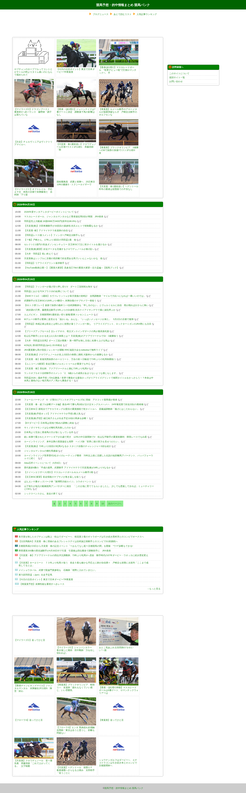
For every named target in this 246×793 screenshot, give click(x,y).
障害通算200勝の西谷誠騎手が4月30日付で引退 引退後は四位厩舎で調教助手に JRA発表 (65, 550)
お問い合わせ (176, 81)
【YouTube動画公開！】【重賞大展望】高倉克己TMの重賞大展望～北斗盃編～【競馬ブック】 (71, 267)
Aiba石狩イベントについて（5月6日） (43, 463)
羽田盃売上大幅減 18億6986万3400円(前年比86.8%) (50, 221)
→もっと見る (153, 588)
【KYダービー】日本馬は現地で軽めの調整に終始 (49, 423)
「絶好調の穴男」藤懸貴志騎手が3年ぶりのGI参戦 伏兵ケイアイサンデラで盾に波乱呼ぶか (70, 310)
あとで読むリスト (123, 14)
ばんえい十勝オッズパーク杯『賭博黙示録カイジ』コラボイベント (57, 481)
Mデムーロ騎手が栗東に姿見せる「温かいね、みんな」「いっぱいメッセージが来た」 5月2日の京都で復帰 (79, 319)
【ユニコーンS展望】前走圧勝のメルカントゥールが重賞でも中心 (57, 364)
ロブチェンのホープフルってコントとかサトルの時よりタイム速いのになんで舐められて (34, 70)
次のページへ (115, 503)
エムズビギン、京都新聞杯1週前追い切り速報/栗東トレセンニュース (58, 314)
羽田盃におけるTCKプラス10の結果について (46, 291)
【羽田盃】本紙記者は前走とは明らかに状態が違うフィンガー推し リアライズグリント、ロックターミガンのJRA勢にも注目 (87, 324)
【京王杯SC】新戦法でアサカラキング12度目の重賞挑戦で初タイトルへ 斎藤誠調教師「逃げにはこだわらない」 (81, 409)
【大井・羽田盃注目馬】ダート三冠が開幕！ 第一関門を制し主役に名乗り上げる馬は (67, 340)
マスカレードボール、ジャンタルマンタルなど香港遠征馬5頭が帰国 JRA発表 (63, 216)
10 (103, 503)
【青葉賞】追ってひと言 (118, 718)
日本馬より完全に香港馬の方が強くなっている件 (48, 432)
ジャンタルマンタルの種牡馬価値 (41, 451)
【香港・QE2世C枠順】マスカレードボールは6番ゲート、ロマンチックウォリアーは (118, 688)
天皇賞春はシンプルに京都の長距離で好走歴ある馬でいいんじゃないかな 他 (63, 258)
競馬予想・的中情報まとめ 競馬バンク (123, 5)
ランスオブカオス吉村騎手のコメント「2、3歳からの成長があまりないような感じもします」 (71, 373)
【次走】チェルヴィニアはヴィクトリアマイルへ (34, 142)
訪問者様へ (176, 67)
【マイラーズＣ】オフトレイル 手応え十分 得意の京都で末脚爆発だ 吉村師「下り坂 (34, 190)
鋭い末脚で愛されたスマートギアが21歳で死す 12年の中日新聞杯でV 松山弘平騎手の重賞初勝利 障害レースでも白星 (85, 437)
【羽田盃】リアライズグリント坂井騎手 (44, 263)
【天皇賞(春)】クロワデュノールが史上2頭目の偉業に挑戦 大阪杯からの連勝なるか (66, 354)
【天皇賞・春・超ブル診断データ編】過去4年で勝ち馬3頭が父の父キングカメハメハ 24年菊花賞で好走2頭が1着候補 (83, 404)
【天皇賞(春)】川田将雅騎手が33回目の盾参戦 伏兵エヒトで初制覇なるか (61, 226)
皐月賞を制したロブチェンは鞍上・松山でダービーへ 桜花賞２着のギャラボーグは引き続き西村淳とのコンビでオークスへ (81, 536)
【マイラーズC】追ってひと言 (34, 638)
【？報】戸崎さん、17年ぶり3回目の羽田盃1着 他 (50, 239)
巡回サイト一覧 (177, 77)
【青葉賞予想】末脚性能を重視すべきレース (42, 584)
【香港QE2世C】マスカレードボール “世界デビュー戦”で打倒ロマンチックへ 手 (118, 68)
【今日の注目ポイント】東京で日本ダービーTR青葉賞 (76, 69)
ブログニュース (100, 14)
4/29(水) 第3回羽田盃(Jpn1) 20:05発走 (43, 345)
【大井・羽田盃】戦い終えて (38, 253)
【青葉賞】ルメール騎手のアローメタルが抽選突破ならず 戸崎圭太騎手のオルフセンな (118, 110)
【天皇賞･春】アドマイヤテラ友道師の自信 (46, 230)
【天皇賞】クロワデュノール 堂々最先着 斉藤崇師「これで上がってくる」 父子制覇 (34, 761)
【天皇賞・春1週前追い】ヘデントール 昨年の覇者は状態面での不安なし (119, 186)
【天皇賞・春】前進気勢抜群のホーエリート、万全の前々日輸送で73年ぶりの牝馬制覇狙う (70, 359)
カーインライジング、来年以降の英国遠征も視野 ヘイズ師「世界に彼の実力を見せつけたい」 (72, 441)
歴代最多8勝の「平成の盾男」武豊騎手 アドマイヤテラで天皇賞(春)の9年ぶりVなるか (67, 467)
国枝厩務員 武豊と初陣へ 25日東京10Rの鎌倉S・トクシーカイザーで (76, 182)
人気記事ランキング (147, 14)
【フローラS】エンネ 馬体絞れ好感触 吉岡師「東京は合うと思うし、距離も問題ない (77, 728)
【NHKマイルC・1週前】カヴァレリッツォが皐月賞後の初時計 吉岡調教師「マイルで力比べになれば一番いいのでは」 (85, 296)
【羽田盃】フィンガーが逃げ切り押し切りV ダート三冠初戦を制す (58, 286)
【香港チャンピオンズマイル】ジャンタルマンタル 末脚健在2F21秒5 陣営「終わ (34, 687)
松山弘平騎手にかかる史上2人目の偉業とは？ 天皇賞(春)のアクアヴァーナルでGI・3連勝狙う (71, 336)
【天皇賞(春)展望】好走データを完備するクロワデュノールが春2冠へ (59, 249)
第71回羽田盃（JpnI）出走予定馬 (35, 574)
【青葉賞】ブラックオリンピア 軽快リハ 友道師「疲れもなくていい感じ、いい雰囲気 (76, 686)
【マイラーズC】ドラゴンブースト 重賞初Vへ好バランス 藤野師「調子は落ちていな (34, 110)
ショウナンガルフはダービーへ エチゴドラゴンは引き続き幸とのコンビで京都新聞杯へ (118, 761)
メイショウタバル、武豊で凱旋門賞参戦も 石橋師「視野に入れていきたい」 (58, 570)
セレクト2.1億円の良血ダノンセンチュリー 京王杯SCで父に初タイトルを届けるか (65, 244)
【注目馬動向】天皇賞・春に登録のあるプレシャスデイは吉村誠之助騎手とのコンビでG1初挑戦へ (68, 541)
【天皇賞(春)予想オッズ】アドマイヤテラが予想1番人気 (52, 413)
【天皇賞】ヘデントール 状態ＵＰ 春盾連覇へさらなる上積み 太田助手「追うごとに (76, 768)
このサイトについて (179, 73)
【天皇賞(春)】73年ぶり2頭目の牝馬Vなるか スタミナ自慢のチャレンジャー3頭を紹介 (67, 446)
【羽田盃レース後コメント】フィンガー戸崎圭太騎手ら (52, 235)
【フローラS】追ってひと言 (34, 718)
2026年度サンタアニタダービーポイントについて (49, 212)
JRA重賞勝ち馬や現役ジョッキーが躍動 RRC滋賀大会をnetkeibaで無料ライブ (63, 350)
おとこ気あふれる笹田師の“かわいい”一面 (118, 647)
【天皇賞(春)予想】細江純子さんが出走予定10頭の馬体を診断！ (56, 418)
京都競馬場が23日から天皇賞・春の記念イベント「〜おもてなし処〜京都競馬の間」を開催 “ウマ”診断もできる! (76, 546)
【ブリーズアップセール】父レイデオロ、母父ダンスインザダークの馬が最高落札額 (66, 331)
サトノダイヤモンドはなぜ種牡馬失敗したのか (47, 427)
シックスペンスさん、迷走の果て (41, 493)
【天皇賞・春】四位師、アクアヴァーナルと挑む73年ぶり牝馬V (56, 368)
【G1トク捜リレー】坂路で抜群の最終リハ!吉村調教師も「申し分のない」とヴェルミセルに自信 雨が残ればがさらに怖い (86, 305)
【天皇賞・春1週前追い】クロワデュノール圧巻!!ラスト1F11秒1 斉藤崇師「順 (76, 145)
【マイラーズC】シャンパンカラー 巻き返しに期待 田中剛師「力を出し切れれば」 (76, 648)
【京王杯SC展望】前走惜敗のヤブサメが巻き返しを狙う (52, 477)
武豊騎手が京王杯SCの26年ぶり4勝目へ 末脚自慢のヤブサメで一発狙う (60, 300)
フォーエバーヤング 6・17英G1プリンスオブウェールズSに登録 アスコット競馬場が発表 (70, 399)
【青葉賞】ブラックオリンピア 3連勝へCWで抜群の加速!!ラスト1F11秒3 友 (118, 148)
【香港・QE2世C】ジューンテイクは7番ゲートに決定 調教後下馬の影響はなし (76, 110)
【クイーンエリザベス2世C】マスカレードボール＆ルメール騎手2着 (58, 472)
